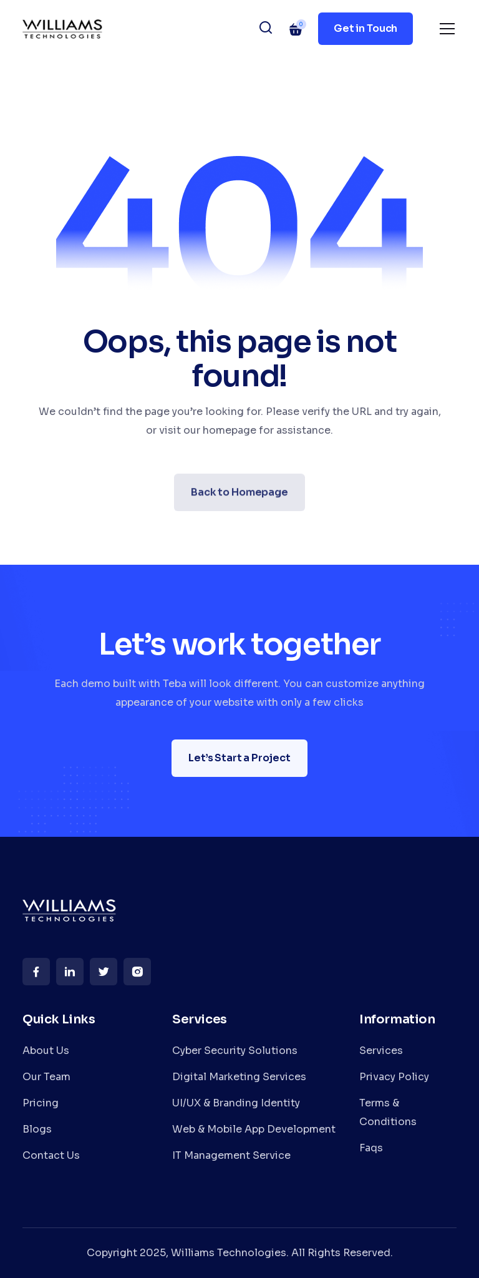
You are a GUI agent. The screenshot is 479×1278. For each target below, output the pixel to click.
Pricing (40, 1103)
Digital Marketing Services (239, 1076)
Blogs (37, 1129)
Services (381, 1050)
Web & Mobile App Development (254, 1129)
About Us (45, 1050)
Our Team (46, 1076)
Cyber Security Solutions (235, 1050)
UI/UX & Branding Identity (236, 1103)
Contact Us (51, 1155)
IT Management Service (231, 1155)
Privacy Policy (394, 1076)
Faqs (371, 1147)
